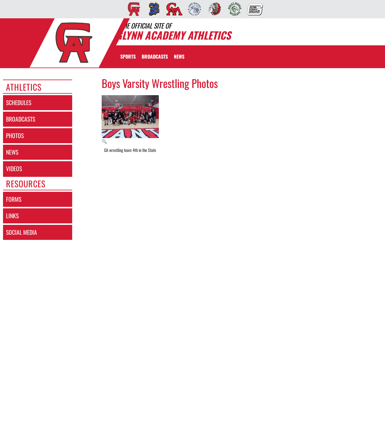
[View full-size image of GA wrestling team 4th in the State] (130, 119)
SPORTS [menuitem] (128, 56)
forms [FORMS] (13, 199)
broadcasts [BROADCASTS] (20, 119)
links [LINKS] (12, 215)
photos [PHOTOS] (15, 135)
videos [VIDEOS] (14, 168)
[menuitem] (132, 9)
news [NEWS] (12, 152)
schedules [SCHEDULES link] (18, 102)
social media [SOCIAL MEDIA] (21, 232)
